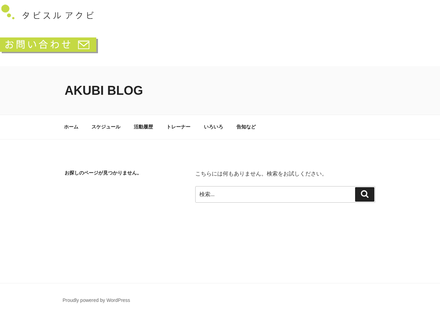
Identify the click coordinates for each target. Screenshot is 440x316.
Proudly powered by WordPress (96, 300)
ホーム (71, 126)
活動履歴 (143, 126)
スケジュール (105, 126)
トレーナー (178, 126)
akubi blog (104, 90)
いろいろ (213, 126)
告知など (246, 126)
